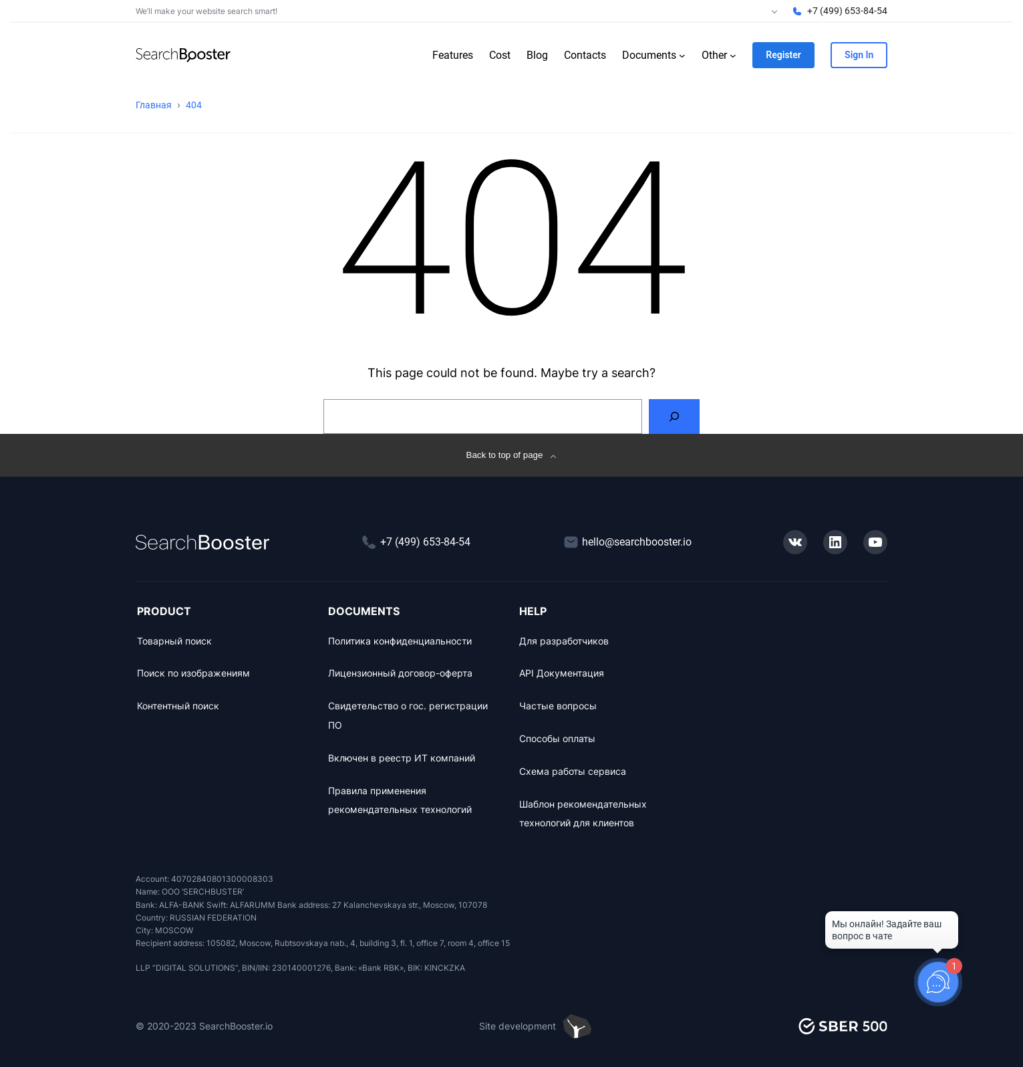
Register (783, 54)
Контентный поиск (178, 705)
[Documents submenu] (682, 55)
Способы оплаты (557, 738)
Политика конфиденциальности (400, 640)
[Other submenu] (733, 55)
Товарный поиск (174, 640)
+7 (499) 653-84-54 (847, 10)
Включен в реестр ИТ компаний (401, 757)
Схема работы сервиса (572, 771)
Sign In (859, 54)
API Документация (561, 673)
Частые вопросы (558, 705)
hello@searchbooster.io (637, 542)
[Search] (674, 416)
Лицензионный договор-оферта (400, 673)
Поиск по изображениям (193, 673)
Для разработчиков (564, 640)
